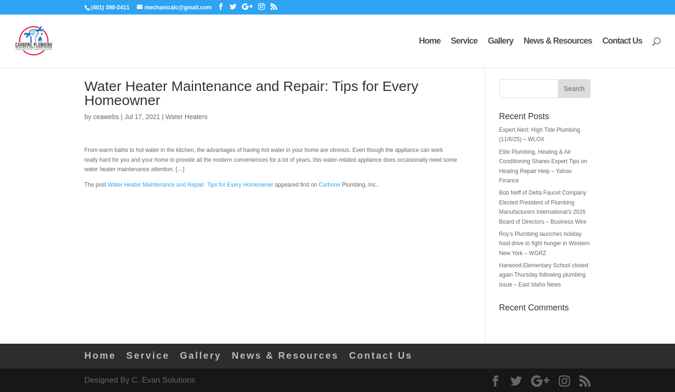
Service (464, 41)
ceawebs (106, 117)
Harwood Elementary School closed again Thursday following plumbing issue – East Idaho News (543, 275)
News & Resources (558, 41)
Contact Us (622, 41)
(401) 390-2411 (110, 7)
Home (430, 41)
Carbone (329, 184)
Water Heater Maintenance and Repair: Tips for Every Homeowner (190, 184)
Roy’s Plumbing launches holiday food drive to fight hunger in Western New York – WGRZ (544, 243)
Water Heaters (186, 117)
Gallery (500, 41)
